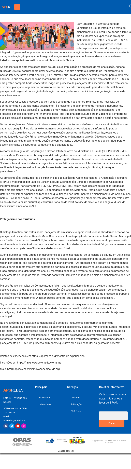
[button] (17, 7)
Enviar (111, 423)
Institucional (44, 397)
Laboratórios (45, 404)
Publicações (76, 404)
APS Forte (76, 411)
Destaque (75, 397)
